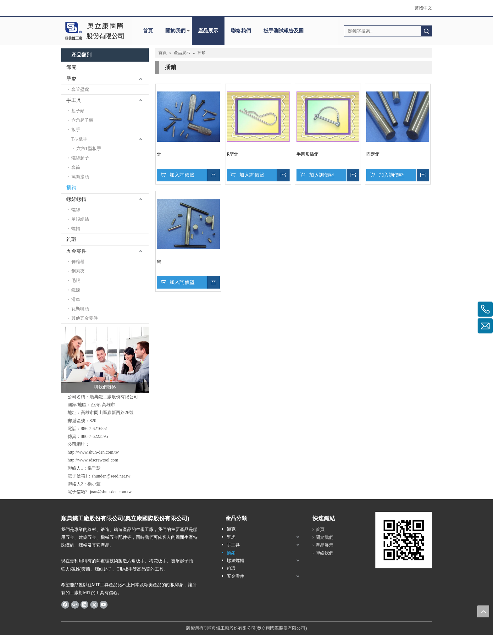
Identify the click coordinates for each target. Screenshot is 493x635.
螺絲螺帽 (76, 199)
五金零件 (76, 251)
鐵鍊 (75, 290)
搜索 (426, 31)
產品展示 (208, 30)
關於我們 (175, 30)
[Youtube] (104, 604)
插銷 (71, 187)
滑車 (75, 299)
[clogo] (93, 31)
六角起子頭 (82, 120)
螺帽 (75, 228)
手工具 (73, 100)
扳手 (75, 129)
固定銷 (372, 154)
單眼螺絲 (80, 219)
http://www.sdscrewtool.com (93, 460)
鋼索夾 (78, 271)
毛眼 (75, 280)
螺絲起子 (80, 158)
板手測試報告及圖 (283, 30)
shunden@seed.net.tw (111, 476)
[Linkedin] (84, 604)
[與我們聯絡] (105, 360)
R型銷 (232, 154)
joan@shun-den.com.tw (110, 491)
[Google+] (75, 604)
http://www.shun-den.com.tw (93, 452)
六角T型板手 (88, 148)
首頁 (148, 30)
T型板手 (79, 139)
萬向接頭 (80, 176)
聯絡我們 (241, 30)
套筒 (75, 167)
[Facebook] (65, 604)
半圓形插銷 (307, 154)
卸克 (71, 67)
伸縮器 (78, 261)
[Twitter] (94, 604)
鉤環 (71, 239)
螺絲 (75, 209)
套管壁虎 (80, 89)
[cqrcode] (403, 540)
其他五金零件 (84, 318)
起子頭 (78, 110)
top (483, 611)
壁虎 (71, 78)
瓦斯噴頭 (80, 308)
